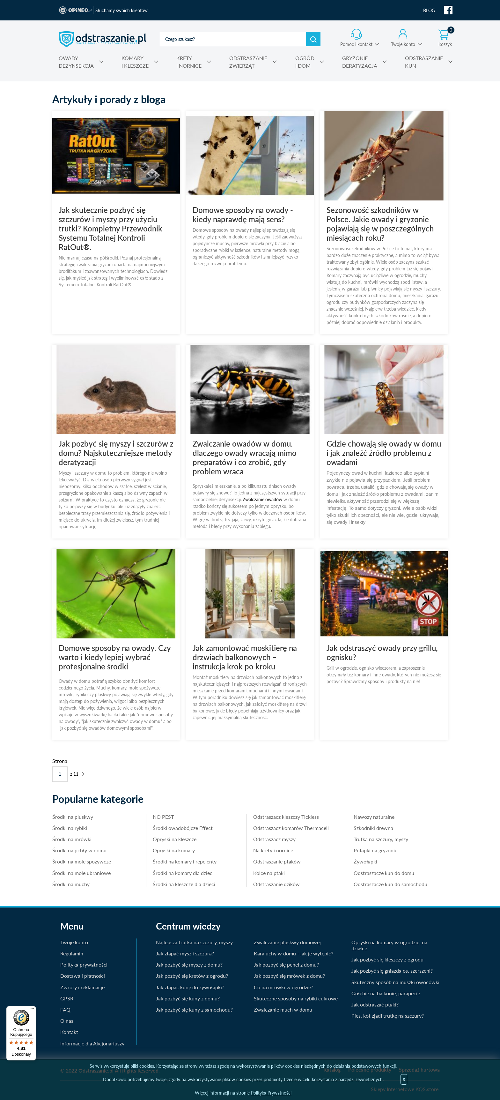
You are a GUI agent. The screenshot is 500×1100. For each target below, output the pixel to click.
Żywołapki (365, 861)
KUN (424, 61)
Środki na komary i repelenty (185, 861)
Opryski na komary (174, 850)
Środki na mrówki (72, 839)
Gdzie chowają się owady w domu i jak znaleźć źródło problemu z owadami (384, 453)
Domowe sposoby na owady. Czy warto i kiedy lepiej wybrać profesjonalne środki (115, 657)
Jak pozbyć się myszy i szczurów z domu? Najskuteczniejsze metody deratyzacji (116, 453)
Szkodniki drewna (373, 828)
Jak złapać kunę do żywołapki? (190, 987)
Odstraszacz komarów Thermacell (291, 828)
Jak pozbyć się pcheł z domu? (286, 964)
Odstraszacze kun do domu (384, 873)
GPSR (66, 998)
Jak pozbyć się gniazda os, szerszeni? (392, 971)
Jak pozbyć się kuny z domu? (188, 998)
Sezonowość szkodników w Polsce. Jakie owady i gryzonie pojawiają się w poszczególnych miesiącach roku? (380, 223)
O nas (66, 1021)
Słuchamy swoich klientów (121, 10)
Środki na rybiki (69, 828)
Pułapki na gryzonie (375, 850)
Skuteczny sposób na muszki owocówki (395, 982)
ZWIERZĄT (248, 61)
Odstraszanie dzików (276, 884)
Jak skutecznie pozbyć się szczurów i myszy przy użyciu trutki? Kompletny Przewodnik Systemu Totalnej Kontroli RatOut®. (110, 228)
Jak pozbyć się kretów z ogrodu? (192, 976)
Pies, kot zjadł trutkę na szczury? (387, 1016)
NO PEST (163, 817)
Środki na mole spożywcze (81, 861)
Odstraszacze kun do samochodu (390, 884)
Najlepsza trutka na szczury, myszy (194, 942)
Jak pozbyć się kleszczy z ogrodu (387, 959)
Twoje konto (403, 44)
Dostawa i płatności (82, 976)
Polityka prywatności (83, 964)
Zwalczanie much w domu (283, 1009)
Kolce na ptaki (269, 873)
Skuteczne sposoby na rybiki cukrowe (296, 998)
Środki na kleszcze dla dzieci (184, 884)
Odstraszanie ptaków (277, 861)
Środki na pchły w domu (79, 850)
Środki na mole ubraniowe (81, 873)
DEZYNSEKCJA (76, 61)
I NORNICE (189, 61)
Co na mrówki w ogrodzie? (283, 987)
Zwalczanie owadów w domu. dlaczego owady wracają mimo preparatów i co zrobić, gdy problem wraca (245, 457)
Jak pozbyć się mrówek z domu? (289, 976)
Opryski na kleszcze (174, 839)
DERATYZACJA (359, 61)
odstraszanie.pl (102, 39)
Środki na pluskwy (72, 817)
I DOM (304, 61)
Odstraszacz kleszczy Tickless (286, 817)
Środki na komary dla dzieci (183, 873)
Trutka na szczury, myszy (381, 839)
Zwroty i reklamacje (82, 987)
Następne (83, 774)
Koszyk (446, 38)
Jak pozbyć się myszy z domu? (189, 964)
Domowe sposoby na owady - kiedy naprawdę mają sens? (243, 214)
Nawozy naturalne (374, 817)
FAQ (65, 1009)
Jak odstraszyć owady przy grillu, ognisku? (382, 652)
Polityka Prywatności (271, 1093)
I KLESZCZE (135, 61)
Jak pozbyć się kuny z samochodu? (194, 1009)
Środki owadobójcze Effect (183, 828)
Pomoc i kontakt (356, 44)
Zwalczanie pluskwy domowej (287, 942)
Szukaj (313, 39)
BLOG (429, 10)
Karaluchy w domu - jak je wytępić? (293, 953)
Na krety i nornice (273, 850)
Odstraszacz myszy (274, 839)
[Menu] (32, 1010)
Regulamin (71, 953)
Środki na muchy (71, 884)
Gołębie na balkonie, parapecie (385, 993)
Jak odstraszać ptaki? (375, 1004)
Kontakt (69, 1032)
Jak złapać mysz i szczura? (185, 953)
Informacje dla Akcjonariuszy (92, 1043)
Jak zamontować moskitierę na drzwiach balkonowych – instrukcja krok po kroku (245, 657)
